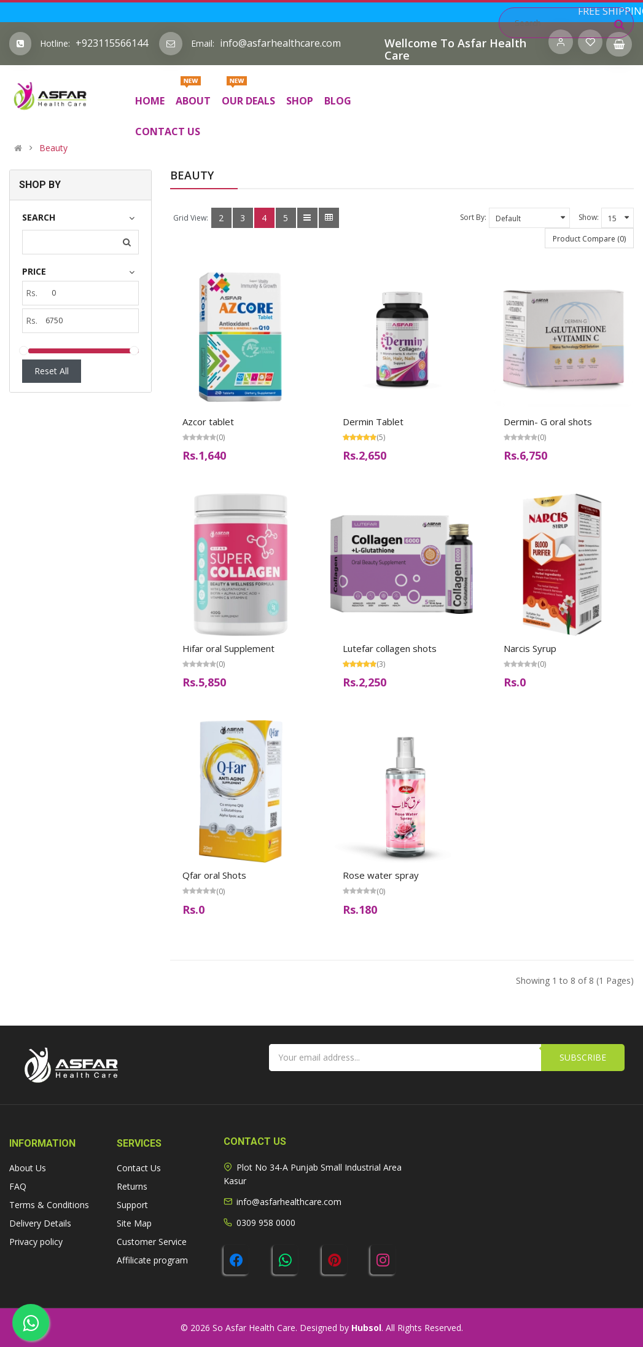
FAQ (17, 1186)
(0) (220, 437)
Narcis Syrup (530, 648)
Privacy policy (36, 1241)
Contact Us (139, 1168)
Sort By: (473, 217)
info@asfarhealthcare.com (280, 43)
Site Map (134, 1223)
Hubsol (366, 1327)
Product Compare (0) (589, 239)
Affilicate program (152, 1260)
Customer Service (152, 1241)
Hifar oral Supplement (228, 648)
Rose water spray (381, 875)
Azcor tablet (208, 421)
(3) (380, 664)
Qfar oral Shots (214, 875)
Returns (132, 1186)
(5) (380, 437)
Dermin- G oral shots (548, 421)
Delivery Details (40, 1223)
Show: (589, 217)
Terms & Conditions (49, 1205)
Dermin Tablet (373, 421)
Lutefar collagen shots (390, 648)
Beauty (53, 148)
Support (132, 1205)
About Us (27, 1168)
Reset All (51, 371)
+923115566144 (112, 43)
